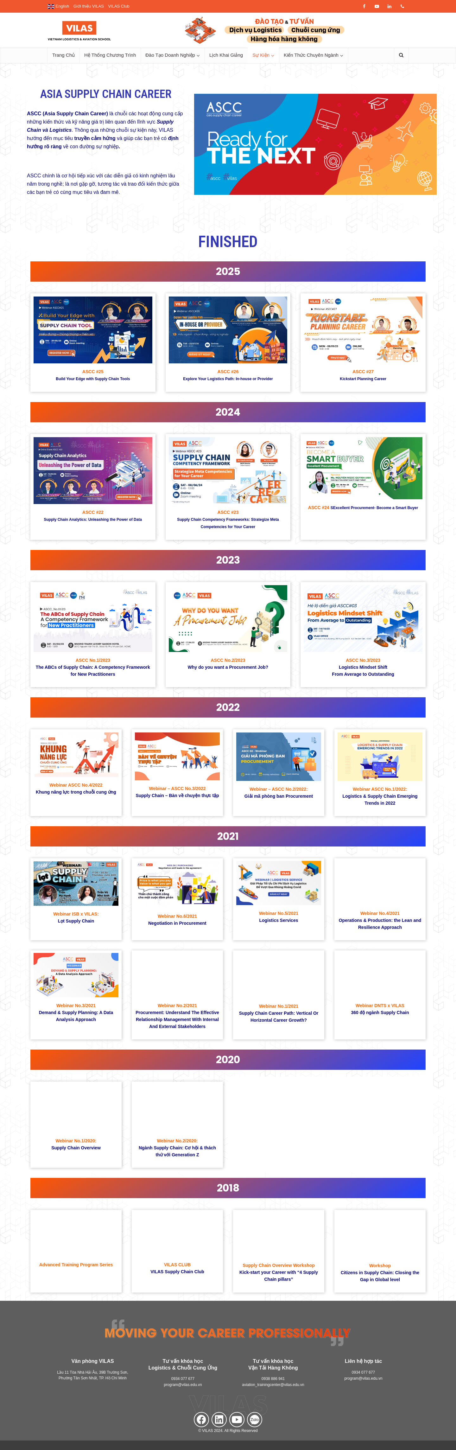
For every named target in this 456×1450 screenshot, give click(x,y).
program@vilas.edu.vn (183, 1385)
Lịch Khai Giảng (226, 55)
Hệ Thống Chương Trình (110, 55)
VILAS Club (118, 6)
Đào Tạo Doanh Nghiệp (170, 55)
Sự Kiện (260, 55)
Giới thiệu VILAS (88, 6)
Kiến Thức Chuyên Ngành (311, 55)
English (58, 6)
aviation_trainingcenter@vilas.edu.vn (273, 1385)
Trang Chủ (63, 55)
